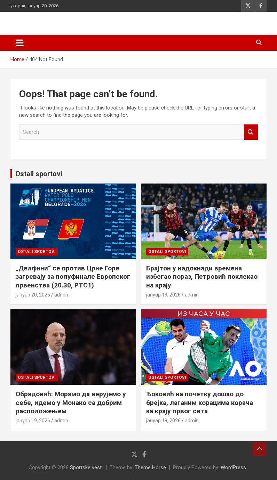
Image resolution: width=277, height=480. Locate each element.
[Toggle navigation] (19, 43)
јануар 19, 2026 (163, 295)
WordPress (233, 467)
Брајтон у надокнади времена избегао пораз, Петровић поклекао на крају (202, 276)
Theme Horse (150, 467)
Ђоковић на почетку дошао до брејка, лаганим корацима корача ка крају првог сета (199, 402)
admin (61, 295)
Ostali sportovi (38, 174)
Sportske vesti (86, 467)
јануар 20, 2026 (33, 295)
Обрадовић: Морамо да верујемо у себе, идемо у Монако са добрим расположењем (71, 402)
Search (251, 132)
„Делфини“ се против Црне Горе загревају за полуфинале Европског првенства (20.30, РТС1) (73, 276)
